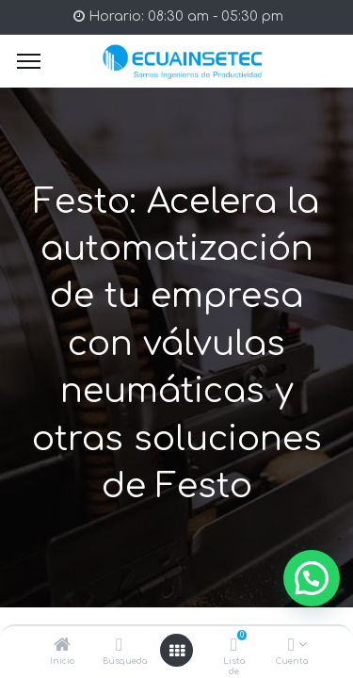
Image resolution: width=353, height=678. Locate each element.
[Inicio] (62, 646)
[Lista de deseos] (234, 646)
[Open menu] (177, 650)
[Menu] (28, 61)
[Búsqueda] (119, 646)
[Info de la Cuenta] (291, 646)
